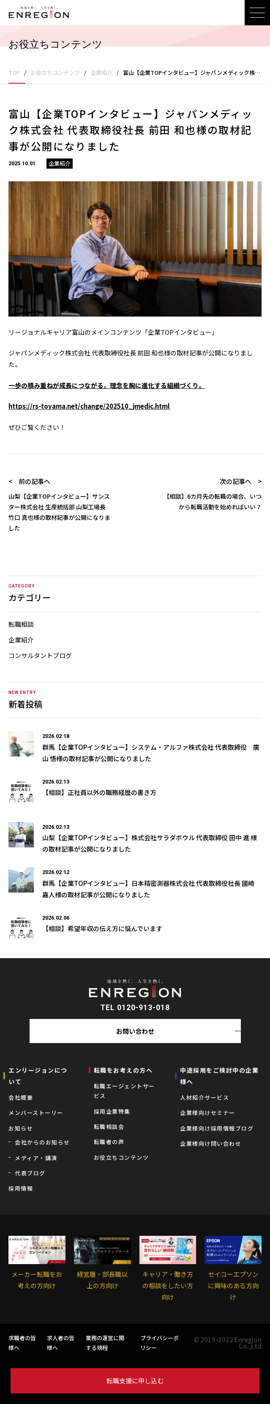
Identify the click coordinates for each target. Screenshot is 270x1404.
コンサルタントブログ (40, 655)
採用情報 (20, 1188)
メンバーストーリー (35, 1113)
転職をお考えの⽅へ (123, 1070)
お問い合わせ (135, 1031)
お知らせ (20, 1128)
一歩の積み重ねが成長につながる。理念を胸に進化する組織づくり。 (106, 385)
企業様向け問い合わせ (210, 1143)
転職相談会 (109, 1127)
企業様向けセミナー (207, 1113)
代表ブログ (30, 1173)
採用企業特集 (112, 1111)
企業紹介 (21, 639)
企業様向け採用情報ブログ (217, 1128)
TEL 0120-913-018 (134, 1007)
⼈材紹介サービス (204, 1097)
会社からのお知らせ (42, 1142)
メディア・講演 (36, 1158)
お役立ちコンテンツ (121, 1157)
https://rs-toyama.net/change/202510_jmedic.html (89, 406)
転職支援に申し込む (135, 1380)
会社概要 (20, 1097)
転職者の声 (109, 1142)
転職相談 (21, 624)
